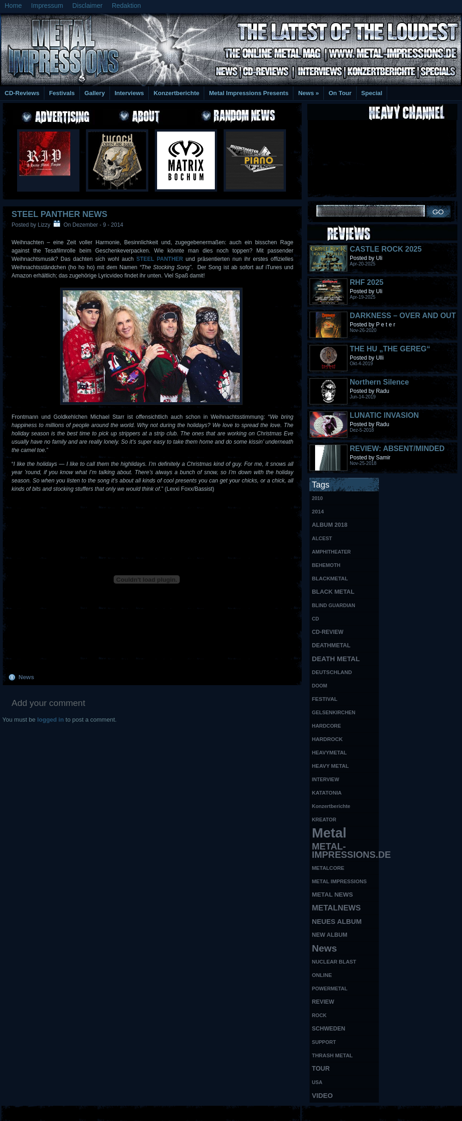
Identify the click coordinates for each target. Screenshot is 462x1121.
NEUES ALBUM (337, 921)
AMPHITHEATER (331, 551)
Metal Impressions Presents (248, 93)
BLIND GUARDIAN (333, 605)
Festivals (62, 93)
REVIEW (323, 1002)
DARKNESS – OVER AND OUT (403, 315)
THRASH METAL (332, 1055)
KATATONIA (327, 793)
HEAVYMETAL (329, 752)
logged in (50, 719)
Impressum (47, 5)
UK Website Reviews (389, 1112)
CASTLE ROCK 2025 (386, 249)
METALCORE (328, 868)
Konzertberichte (176, 93)
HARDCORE (326, 726)
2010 (317, 498)
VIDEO (322, 1095)
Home (13, 5)
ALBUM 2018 (329, 525)
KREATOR (324, 819)
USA (317, 1082)
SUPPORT (324, 1042)
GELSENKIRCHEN (333, 712)
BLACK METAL (333, 591)
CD (315, 618)
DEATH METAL (336, 659)
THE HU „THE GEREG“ (390, 349)
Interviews (129, 93)
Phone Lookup (438, 1112)
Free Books (38, 1112)
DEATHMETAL (331, 645)
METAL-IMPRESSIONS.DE (345, 850)
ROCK (319, 1015)
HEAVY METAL (330, 766)
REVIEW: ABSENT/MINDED (397, 448)
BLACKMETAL (330, 578)
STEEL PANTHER (159, 259)
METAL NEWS (332, 894)
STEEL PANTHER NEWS (59, 214)
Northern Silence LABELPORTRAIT (381, 386)
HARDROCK (327, 739)
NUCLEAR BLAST (334, 961)
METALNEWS (336, 908)
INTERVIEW (325, 779)
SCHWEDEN (328, 1028)
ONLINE (322, 975)
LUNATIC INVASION (384, 415)
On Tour (340, 93)
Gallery (95, 93)
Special (372, 93)
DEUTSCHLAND (332, 672)
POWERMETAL (329, 988)
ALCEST (322, 538)
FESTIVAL (324, 699)
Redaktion (126, 5)
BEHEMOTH (326, 565)
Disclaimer (88, 5)
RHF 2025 (366, 282)
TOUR (321, 1068)
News (308, 93)
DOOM (319, 685)
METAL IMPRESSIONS (339, 881)
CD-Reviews (22, 93)
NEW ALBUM (329, 935)
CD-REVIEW (327, 632)
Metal (329, 833)
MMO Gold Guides (335, 1112)
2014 (318, 511)
